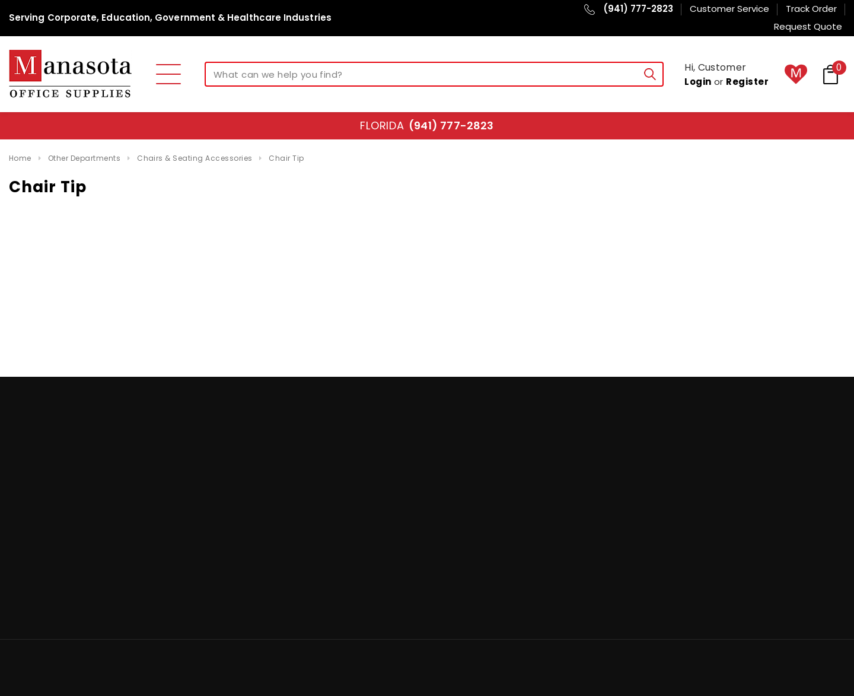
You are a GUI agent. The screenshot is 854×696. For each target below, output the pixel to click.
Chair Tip (286, 158)
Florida (426, 125)
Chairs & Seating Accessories (194, 158)
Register (747, 81)
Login (697, 81)
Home (20, 158)
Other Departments (84, 158)
